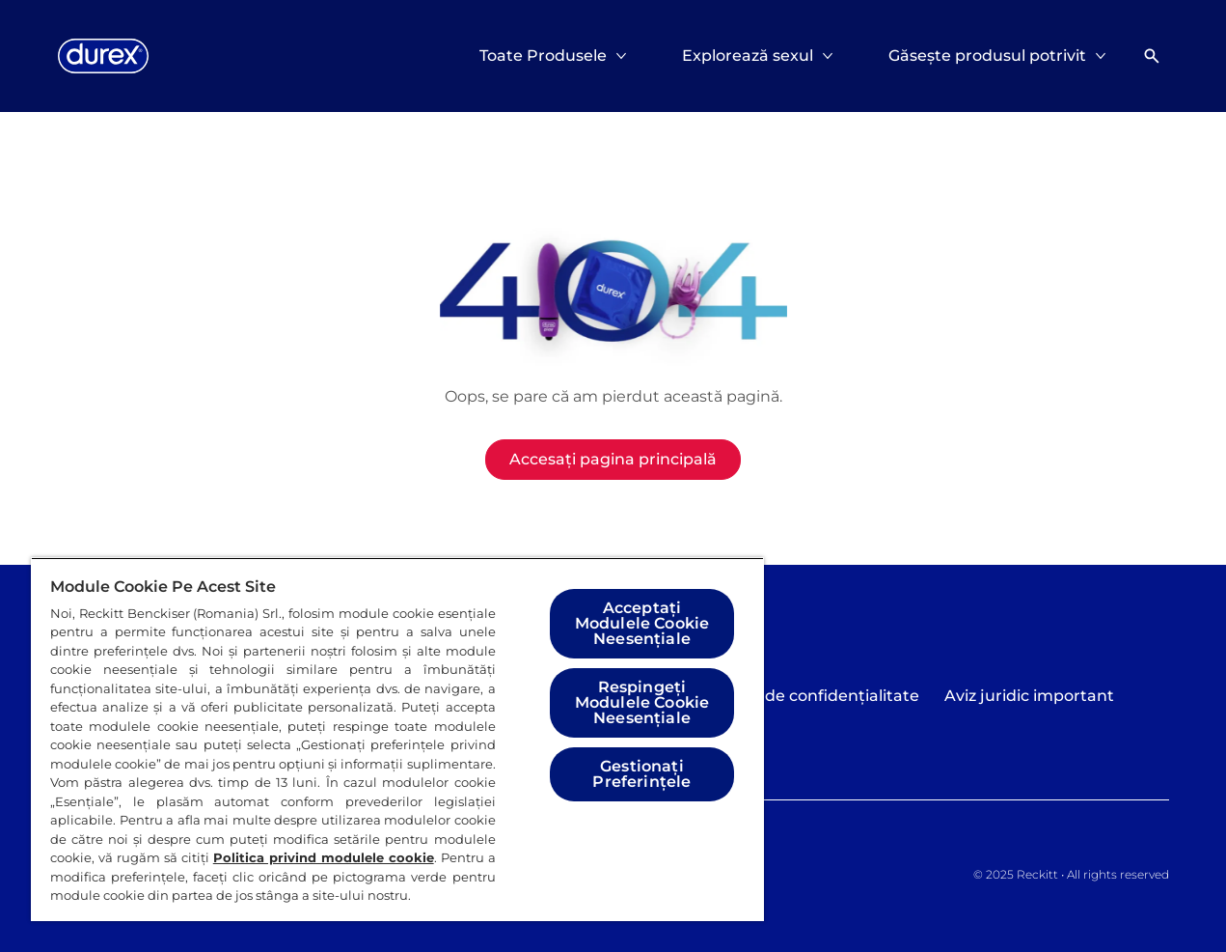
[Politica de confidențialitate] (811, 696)
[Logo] (103, 56)
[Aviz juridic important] (1029, 696)
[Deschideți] (1151, 56)
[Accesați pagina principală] (613, 459)
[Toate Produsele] (543, 56)
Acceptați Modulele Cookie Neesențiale (642, 623)
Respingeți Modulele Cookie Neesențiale (642, 702)
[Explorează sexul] (747, 56)
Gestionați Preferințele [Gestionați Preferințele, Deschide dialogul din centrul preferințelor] (641, 774)
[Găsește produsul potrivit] (987, 56)
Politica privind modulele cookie (323, 857)
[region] (397, 739)
